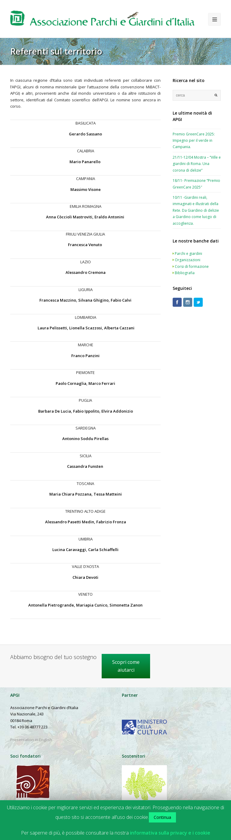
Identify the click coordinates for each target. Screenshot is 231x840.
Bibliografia (185, 272)
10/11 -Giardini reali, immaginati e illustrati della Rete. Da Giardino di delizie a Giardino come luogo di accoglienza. (196, 210)
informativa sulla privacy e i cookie (170, 833)
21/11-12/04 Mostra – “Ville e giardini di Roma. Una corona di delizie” (197, 164)
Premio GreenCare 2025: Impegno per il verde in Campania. (194, 141)
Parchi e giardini (188, 253)
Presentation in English (31, 739)
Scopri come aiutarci (126, 666)
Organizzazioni (187, 259)
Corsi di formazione (192, 266)
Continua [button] (162, 817)
